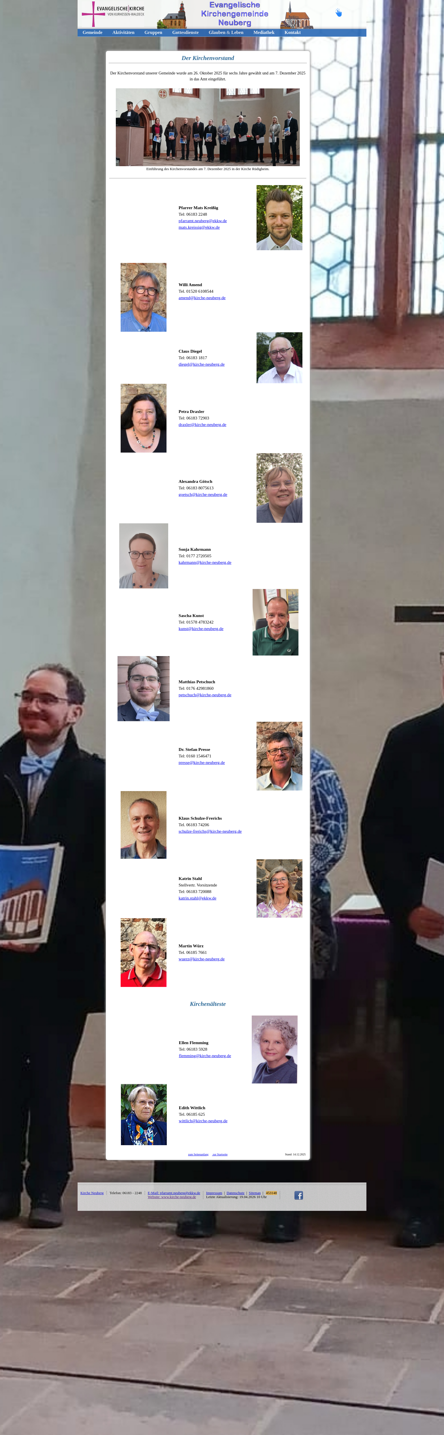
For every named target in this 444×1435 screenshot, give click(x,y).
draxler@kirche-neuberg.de (202, 424)
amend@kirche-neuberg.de (202, 297)
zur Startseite (220, 1154)
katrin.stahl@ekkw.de (197, 898)
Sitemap (255, 1193)
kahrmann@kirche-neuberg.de (205, 562)
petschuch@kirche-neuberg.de (205, 694)
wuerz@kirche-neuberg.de (202, 958)
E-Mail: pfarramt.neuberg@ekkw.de (174, 1193)
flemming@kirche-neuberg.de (205, 1055)
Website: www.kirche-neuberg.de (172, 1197)
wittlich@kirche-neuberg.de (203, 1120)
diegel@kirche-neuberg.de (202, 364)
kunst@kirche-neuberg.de (201, 628)
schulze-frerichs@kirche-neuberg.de (210, 831)
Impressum (214, 1193)
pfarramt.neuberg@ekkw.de (203, 220)
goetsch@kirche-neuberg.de (203, 494)
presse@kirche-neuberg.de (202, 762)
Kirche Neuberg (92, 1193)
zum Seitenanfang (198, 1154)
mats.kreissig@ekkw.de (199, 227)
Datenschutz (235, 1193)
